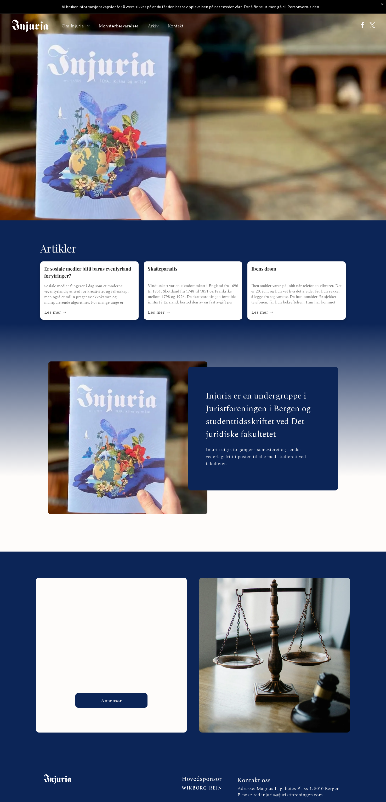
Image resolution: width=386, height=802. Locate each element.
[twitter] (371, 26)
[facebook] (358, 26)
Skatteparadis (162, 269)
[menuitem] (75, 26)
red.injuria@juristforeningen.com (288, 794)
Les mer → (55, 312)
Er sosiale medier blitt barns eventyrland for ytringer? (87, 272)
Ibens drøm (263, 269)
